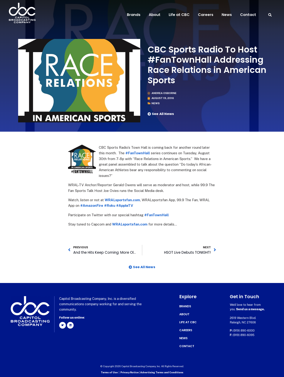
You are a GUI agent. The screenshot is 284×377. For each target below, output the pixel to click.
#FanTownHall (137, 153)
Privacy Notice (129, 372)
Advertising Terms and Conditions (161, 372)
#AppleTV (124, 205)
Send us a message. (250, 309)
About (154, 14)
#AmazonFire (91, 205)
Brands (133, 14)
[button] (270, 15)
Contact (248, 14)
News (227, 14)
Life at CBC (179, 14)
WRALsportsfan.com (123, 200)
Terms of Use (109, 372)
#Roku (109, 205)
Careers (205, 14)
